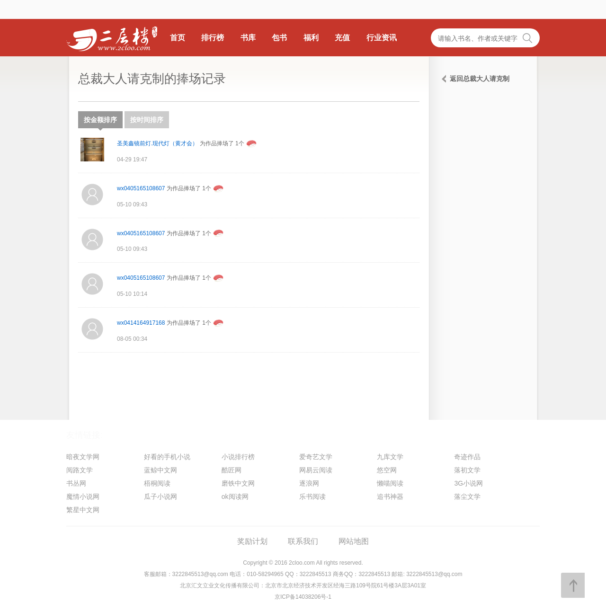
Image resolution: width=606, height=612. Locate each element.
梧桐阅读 (157, 483)
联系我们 (303, 541)
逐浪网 (309, 483)
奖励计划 (252, 541)
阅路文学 (79, 470)
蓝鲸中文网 (160, 470)
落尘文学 (467, 496)
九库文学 (390, 457)
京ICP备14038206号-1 (303, 597)
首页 (177, 38)
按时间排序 (146, 120)
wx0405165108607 (141, 188)
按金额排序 (100, 122)
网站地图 (354, 541)
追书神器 (390, 496)
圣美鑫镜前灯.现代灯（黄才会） (157, 143)
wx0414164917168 (141, 322)
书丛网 (76, 483)
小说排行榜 (238, 457)
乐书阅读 (312, 496)
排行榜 (212, 38)
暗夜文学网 (82, 457)
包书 (279, 38)
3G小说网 (468, 483)
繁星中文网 (82, 510)
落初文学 (467, 470)
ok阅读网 (235, 496)
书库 (248, 38)
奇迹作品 (467, 457)
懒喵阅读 (390, 483)
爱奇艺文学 (315, 457)
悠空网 (387, 470)
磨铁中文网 (238, 483)
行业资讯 (381, 38)
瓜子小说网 (160, 496)
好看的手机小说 (167, 457)
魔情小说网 (82, 496)
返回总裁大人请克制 (479, 78)
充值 (342, 38)
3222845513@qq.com (200, 574)
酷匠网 (231, 470)
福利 (311, 38)
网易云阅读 (315, 470)
